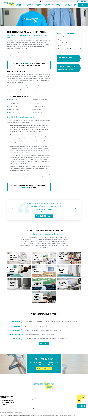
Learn (44, 343)
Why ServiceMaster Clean (48, 5)
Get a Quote (34, 405)
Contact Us (51, 405)
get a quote (28, 64)
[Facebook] (79, 397)
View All (44, 216)
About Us (71, 1)
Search (81, 406)
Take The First (44, 368)
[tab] (80, 49)
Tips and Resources (67, 5)
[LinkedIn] (83, 397)
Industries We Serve (30, 5)
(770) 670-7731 (81, 1)
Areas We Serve (38, 5)
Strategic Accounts (58, 5)
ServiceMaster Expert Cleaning (49, 1)
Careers (64, 1)
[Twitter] (79, 401)
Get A (83, 4)
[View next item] (75, 208)
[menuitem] (21, 5)
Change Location (35, 408)
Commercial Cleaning (19, 5)
